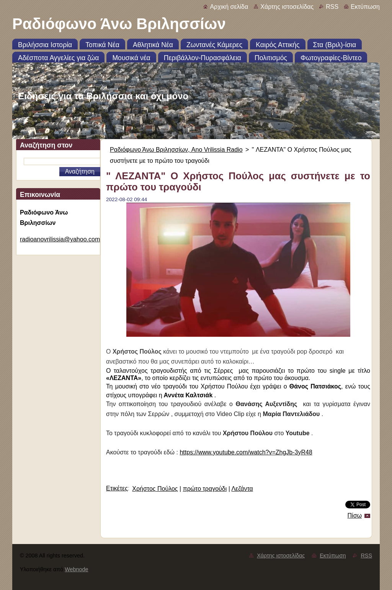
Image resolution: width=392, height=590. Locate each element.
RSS (332, 6)
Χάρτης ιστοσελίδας (287, 6)
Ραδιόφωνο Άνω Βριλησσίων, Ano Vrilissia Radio (176, 149)
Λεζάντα (242, 488)
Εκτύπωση (365, 6)
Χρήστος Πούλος (155, 488)
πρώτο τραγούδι (205, 488)
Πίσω (355, 515)
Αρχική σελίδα (229, 6)
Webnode (76, 569)
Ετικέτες (117, 488)
